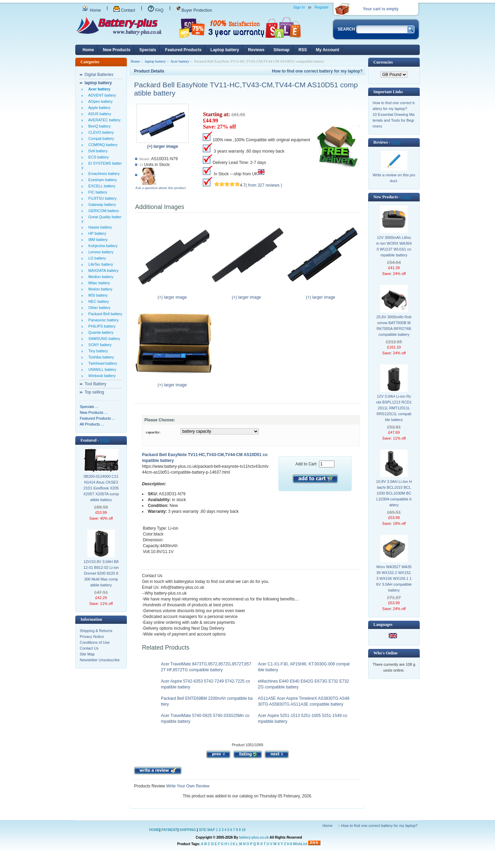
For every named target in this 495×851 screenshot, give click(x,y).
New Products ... (94, 412)
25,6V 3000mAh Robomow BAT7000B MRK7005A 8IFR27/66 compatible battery (393, 325)
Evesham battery (101, 180)
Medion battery (99, 277)
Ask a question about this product (160, 188)
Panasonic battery (102, 320)
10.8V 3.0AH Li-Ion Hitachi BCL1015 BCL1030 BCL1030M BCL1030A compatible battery (394, 493)
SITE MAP (207, 830)
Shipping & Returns (96, 631)
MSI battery (97, 295)
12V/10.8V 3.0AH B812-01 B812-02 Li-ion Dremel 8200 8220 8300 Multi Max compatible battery (101, 573)
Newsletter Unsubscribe (100, 660)
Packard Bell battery (104, 314)
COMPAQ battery (102, 145)
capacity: (153, 432)
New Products (116, 49)
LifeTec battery (99, 264)
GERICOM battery (102, 211)
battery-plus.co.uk (254, 837)
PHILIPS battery (101, 326)
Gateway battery (101, 204)
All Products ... (92, 424)
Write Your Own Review (187, 786)
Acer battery (179, 61)
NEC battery (97, 301)
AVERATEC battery (103, 120)
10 (243, 830)
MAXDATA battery (102, 270)
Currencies (383, 62)
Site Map (87, 654)
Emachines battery (103, 174)
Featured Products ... (97, 418)
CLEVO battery (100, 132)
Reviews (256, 49)
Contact (124, 10)
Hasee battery (99, 227)
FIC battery (96, 192)
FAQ (155, 10)
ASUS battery (98, 114)
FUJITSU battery (101, 198)
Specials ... (89, 407)
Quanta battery (99, 332)
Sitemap (281, 49)
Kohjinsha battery (102, 246)
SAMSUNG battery (103, 338)
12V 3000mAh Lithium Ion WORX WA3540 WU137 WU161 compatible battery (394, 246)
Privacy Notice (92, 636)
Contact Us (89, 648)
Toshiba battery (100, 357)
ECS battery (97, 157)
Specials (147, 49)
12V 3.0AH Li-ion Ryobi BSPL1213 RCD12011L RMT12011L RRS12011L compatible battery (393, 408)
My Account (327, 49)
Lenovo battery (99, 252)
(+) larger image (173, 295)
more (104, 440)
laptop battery (155, 61)
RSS (302, 49)
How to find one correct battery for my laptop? (317, 71)
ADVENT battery (101, 95)
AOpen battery (99, 101)
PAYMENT (169, 830)
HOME (154, 830)
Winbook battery (101, 376)
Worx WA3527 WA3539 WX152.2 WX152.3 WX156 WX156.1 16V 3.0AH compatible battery (393, 578)
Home (91, 10)
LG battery (96, 258)
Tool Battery (95, 384)
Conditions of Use (95, 642)
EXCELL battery (101, 186)
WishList (300, 844)
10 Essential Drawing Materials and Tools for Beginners (394, 120)
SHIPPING (187, 830)
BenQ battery (98, 126)
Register (322, 7)
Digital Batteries (99, 74)
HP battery (96, 233)
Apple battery (98, 108)
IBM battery (97, 239)
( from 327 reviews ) (264, 185)
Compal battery (100, 138)
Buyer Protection (194, 10)
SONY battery (99, 345)
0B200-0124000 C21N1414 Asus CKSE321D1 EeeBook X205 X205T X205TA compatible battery (101, 488)
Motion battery (99, 289)
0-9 (289, 844)
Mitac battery (98, 283)
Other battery (98, 308)
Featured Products (183, 49)
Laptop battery (224, 49)
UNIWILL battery (101, 369)
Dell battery (97, 151)
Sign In (299, 7)
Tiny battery (97, 351)
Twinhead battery (101, 363)
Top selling (94, 392)
